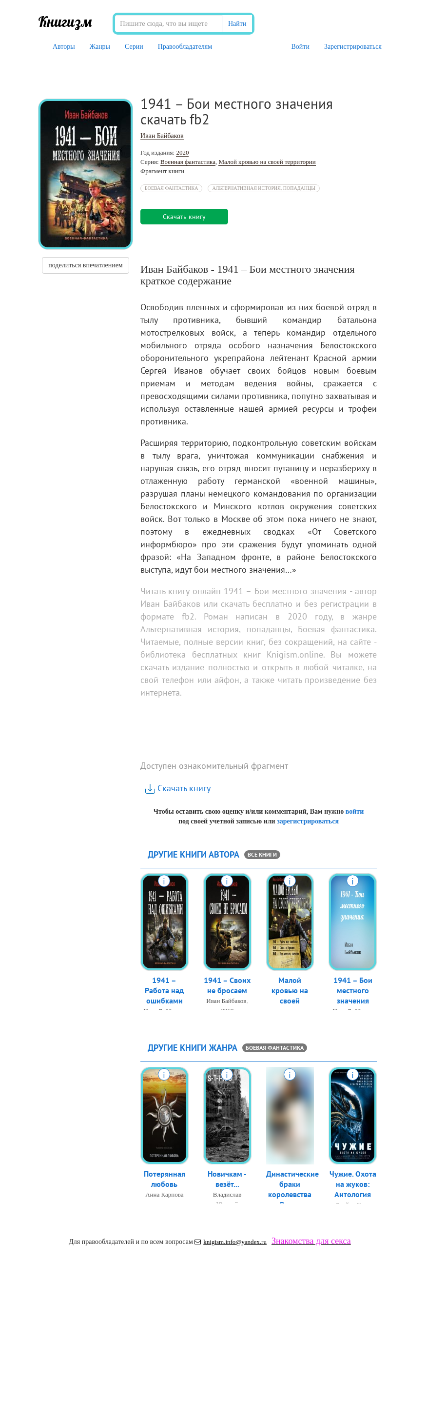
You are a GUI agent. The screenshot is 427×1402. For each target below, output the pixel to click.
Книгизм (65, 21)
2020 (182, 152)
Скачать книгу (178, 788)
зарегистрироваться (308, 821)
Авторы (64, 46)
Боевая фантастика (171, 188)
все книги (262, 854)
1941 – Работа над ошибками (164, 992)
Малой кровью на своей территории (266, 161)
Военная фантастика (187, 161)
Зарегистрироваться (353, 46)
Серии (134, 46)
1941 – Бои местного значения (352, 992)
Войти (300, 46)
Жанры (100, 46)
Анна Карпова (164, 1196)
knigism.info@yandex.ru (230, 1241)
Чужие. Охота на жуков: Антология (353, 1186)
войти (355, 811)
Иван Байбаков (162, 136)
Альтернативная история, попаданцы (263, 188)
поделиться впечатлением (85, 265)
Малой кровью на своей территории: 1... (289, 1003)
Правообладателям (185, 46)
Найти (237, 23)
